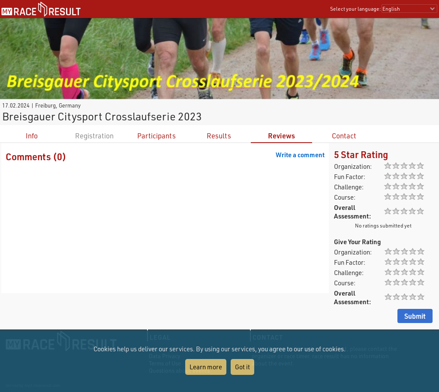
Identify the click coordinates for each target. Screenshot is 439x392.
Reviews (281, 135)
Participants (156, 135)
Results (219, 135)
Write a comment (300, 154)
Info (32, 135)
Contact (344, 135)
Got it (242, 366)
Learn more (205, 366)
